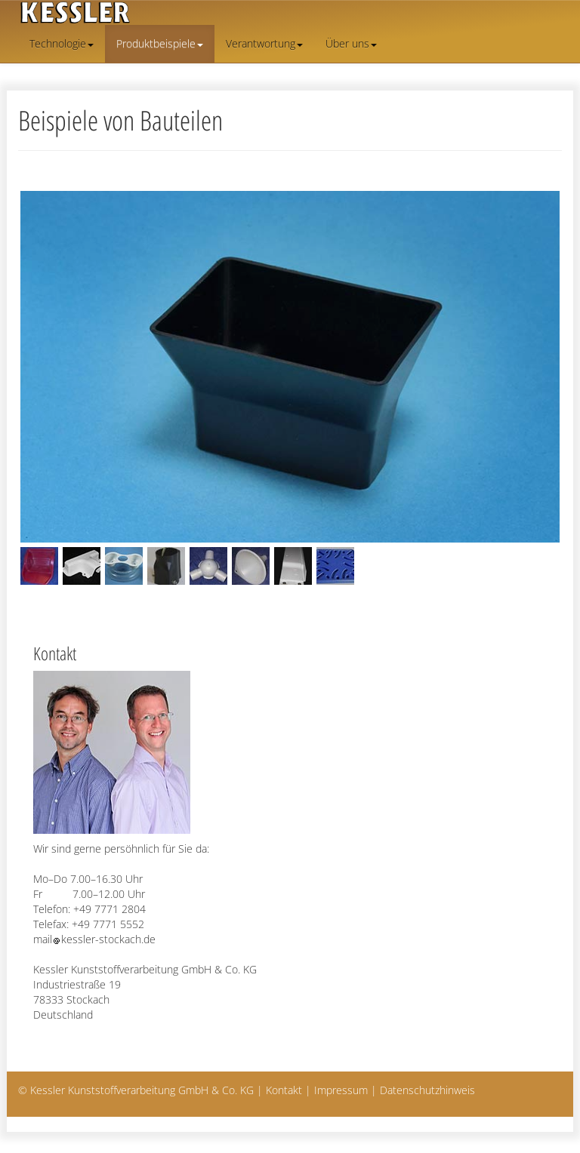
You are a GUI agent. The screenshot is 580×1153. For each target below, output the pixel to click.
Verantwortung (264, 43)
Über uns (351, 43)
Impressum (341, 1090)
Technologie (61, 43)
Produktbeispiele (159, 43)
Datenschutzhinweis (427, 1090)
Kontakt (284, 1090)
